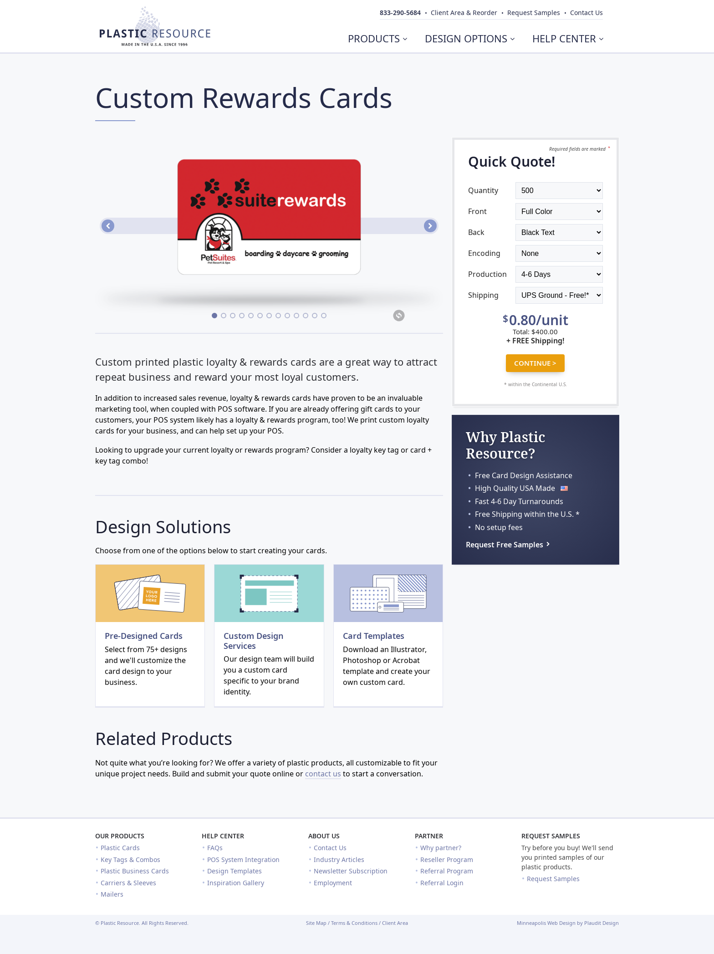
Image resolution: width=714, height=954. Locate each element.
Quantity (483, 190)
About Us (324, 836)
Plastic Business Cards (135, 871)
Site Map (316, 922)
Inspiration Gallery (235, 882)
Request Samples (550, 836)
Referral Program (446, 871)
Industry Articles (339, 859)
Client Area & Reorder (464, 12)
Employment (333, 882)
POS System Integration (243, 859)
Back (476, 232)
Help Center (223, 836)
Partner (429, 836)
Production (487, 274)
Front (477, 211)
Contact (586, 12)
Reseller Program (446, 859)
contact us (323, 774)
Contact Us (330, 847)
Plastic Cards (120, 847)
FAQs (215, 847)
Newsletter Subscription (351, 871)
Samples (533, 12)
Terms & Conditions (354, 922)
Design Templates (234, 871)
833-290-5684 (400, 12)
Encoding (484, 253)
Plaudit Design (601, 922)
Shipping (483, 295)
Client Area (395, 922)
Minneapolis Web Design (546, 922)
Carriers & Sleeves (128, 882)
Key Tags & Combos (130, 859)
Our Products (119, 836)
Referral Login (442, 882)
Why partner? (440, 847)
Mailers (112, 894)
